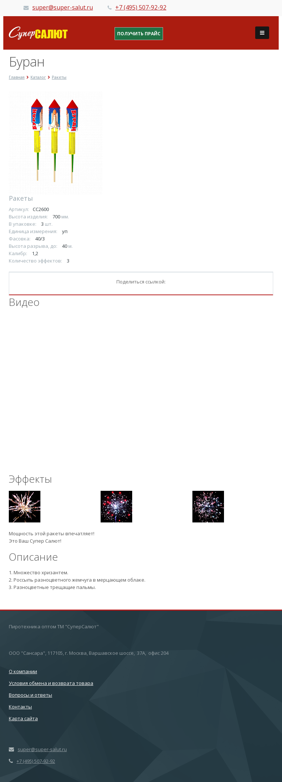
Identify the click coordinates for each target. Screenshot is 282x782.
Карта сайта (23, 718)
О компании (23, 671)
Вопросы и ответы (30, 695)
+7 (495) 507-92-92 (140, 7)
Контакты (20, 706)
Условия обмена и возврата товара (51, 683)
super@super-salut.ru (62, 7)
